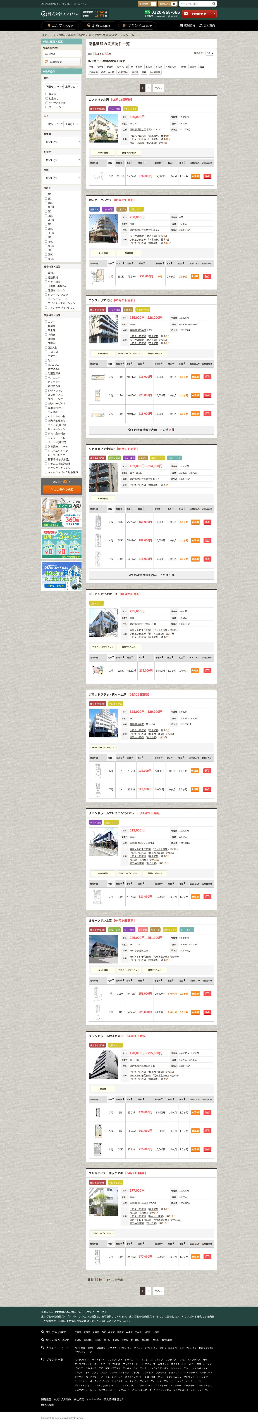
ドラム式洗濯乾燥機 (59, 463)
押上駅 (107, 1340)
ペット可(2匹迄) (57, 442)
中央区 (129, 1332)
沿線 (99, 25)
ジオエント (124, 1389)
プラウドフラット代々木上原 (120, 694)
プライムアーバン (159, 1368)
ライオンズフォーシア (184, 1389)
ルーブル (79, 1372)
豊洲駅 (156, 1340)
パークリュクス (193, 1381)
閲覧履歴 (46, 1399)
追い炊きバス (55, 395)
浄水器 (51, 339)
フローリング (55, 399)
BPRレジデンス (112, 1368)
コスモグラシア (178, 1363)
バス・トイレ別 (56, 416)
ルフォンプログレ (179, 1368)
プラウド (135, 1372)
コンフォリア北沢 (112, 300)
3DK (50, 228)
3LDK (51, 233)
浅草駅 (124, 1340)
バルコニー (54, 377)
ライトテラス (205, 1385)
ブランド (137, 25)
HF (137, 1359)
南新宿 (100, 66)
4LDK (51, 246)
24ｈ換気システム (58, 446)
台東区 (95, 1332)
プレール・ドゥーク (119, 1372)
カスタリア (163, 1363)
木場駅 (78, 1340)
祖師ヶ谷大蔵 (107, 72)
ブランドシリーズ (58, 299)
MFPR (191, 1363)
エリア (60, 25)
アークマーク (190, 1385)
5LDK (51, 258)
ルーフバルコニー (58, 455)
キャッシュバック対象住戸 (63, 472)
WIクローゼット (57, 403)
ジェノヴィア (175, 1372)
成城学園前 (123, 72)
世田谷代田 (170, 66)
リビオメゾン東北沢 (114, 449)
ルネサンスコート (107, 1389)
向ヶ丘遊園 (155, 72)
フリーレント (56, 107)
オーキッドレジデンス (160, 1389)
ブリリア (79, 1376)
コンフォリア (156, 1359)
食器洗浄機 (54, 386)
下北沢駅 (153, 139)
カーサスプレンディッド (136, 1381)
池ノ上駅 (151, 142)
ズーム (182, 1359)
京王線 (133, 859)
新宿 (91, 66)
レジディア (171, 1359)
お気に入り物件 (62, 1399)
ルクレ (93, 1389)
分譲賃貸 (129, 253)
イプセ (144, 1359)
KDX (205, 1359)
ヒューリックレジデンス (106, 1385)
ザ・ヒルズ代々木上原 (115, 594)
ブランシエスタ (139, 1389)
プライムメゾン (127, 1385)
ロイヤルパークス (198, 1368)
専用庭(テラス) (56, 407)
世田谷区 (141, 129)
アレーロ (168, 1381)
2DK (50, 215)
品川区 (111, 1332)
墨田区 (120, 1332)
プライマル (202, 1389)
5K (49, 250)
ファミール (161, 1372)
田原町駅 (146, 1340)
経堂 (202, 66)
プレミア (79, 1368)
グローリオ (150, 1376)
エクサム (179, 1381)
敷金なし (54, 94)
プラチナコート (130, 1363)
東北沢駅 (153, 135)
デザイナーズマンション (129, 353)
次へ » (158, 88)
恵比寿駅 (134, 1340)
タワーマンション (58, 294)
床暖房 (51, 343)
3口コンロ (53, 364)
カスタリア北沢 (111, 99)
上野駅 (116, 1340)
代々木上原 (136, 66)
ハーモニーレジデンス (112, 1376)
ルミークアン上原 (112, 920)
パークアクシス (82, 1359)
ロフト (51, 321)
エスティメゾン (204, 1363)
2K (49, 211)
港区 (103, 1332)
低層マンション (129, 152)
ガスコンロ (54, 382)
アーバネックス (130, 1368)
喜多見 (135, 72)
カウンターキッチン (59, 468)
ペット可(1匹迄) (57, 425)
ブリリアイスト (115, 1359)
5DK (50, 254)
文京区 (156, 1332)
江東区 (78, 1332)
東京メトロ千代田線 (140, 630)
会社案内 (207, 25)
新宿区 (86, 1332)
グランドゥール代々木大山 (118, 1036)
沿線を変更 (53, 62)
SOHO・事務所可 (57, 286)
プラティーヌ (161, 1385)
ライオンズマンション (96, 1372)
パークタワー (92, 1376)
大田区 (147, 1332)
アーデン (144, 1368)
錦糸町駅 (87, 1340)
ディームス (156, 1381)
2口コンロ (53, 360)
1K (49, 198)
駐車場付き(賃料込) (59, 459)
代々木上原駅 (161, 630)
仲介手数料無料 (57, 103)
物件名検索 (47, 1405)
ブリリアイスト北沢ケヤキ (118, 1173)
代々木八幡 (122, 66)
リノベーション (56, 429)
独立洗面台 (54, 369)
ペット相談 (103, 152)
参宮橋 (110, 66)
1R (49, 194)
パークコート (206, 1372)
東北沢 (148, 66)
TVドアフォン (55, 390)
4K (49, 237)
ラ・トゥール (98, 1359)
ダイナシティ (190, 1372)
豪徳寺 (193, 66)
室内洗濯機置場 (56, 420)
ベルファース (194, 1359)
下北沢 (158, 66)
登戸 (144, 72)
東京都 (133, 129)
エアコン (53, 356)
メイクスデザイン (133, 1376)
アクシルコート (145, 1385)
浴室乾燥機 (54, 373)
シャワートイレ (56, 438)
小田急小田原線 (138, 135)
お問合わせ (199, 14)
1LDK (51, 207)
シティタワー (203, 1376)
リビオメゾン (81, 1389)
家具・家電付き (56, 433)
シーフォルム (81, 1381)
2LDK (51, 220)
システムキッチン (58, 450)
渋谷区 (140, 623)
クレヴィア (189, 1376)
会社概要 (79, 1399)
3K (49, 224)
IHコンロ (53, 352)
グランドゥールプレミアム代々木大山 (125, 813)
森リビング (99, 1363)
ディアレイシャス (83, 1385)
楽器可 (103, 1088)
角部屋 (51, 326)
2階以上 (52, 347)
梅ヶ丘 (183, 66)
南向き (51, 334)
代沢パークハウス (112, 200)
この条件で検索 (62, 489)
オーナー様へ (93, 1399)
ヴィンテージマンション (61, 307)
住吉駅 (98, 1340)
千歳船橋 (93, 72)
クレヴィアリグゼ (94, 1368)
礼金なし (54, 98)
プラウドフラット (83, 1363)
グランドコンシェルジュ (169, 1376)
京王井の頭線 (137, 142)
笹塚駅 (143, 859)
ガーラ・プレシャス (99, 1381)
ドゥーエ (129, 1359)
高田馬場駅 (167, 1340)
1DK (50, 203)
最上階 (51, 330)
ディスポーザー (56, 412)
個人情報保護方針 (114, 1399)
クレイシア (147, 1372)
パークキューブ (147, 1363)
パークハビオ (114, 1363)
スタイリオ (117, 1381)
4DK (50, 241)
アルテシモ (175, 1385)
